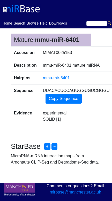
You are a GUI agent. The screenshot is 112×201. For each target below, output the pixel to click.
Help (44, 23)
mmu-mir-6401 (56, 78)
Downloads (58, 23)
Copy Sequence (63, 98)
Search (19, 23)
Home (7, 22)
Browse (33, 23)
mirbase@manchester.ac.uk (75, 192)
